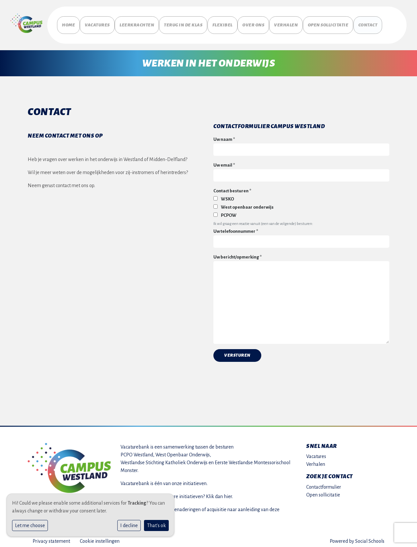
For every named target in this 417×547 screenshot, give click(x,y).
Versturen (237, 352)
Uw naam (224, 136)
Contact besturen (232, 187)
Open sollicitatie (341, 23)
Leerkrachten (147, 21)
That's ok (156, 525)
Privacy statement (51, 537)
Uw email (224, 162)
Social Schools (369, 537)
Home (68, 21)
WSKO (223, 196)
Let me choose (30, 525)
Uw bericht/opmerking (237, 253)
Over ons (264, 23)
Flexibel (233, 21)
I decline (129, 525)
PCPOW (225, 212)
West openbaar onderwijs (243, 204)
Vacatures (102, 21)
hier (228, 493)
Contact (382, 21)
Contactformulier (323, 483)
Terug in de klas (193, 23)
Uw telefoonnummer (235, 228)
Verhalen (300, 21)
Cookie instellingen (100, 537)
